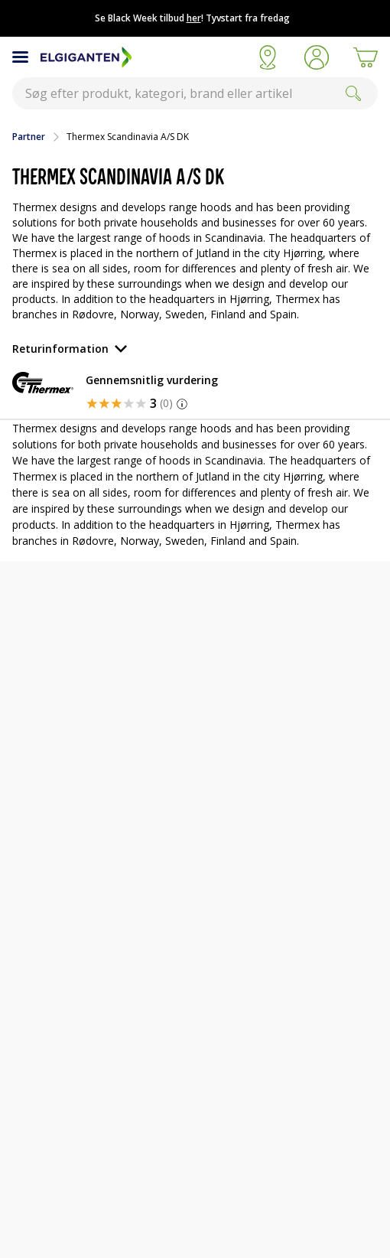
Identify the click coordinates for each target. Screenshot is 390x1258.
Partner (28, 137)
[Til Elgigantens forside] (142, 57)
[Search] (353, 93)
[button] (316, 57)
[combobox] (195, 93)
